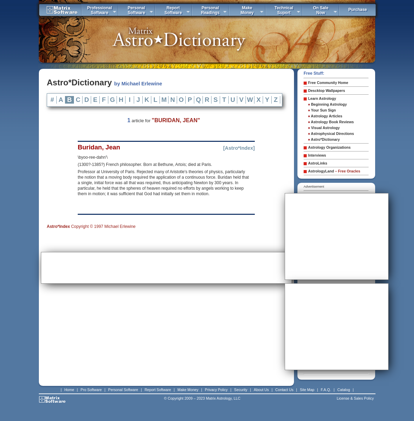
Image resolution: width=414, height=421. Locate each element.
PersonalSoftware (136, 10)
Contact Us (284, 390)
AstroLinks (317, 163)
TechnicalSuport (283, 10)
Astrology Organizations (329, 147)
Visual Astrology (324, 128)
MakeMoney (246, 10)
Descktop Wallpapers (326, 90)
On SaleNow (320, 10)
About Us (261, 390)
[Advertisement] (166, 267)
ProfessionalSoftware (99, 10)
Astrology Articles (325, 116)
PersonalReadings (210, 10)
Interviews (317, 155)
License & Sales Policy (355, 398)
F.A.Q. (326, 390)
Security (241, 390)
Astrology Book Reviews (331, 122)
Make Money (187, 390)
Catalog (343, 390)
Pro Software (91, 390)
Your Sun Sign (322, 110)
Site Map (307, 390)
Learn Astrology (322, 98)
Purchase (357, 9)
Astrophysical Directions (331, 133)
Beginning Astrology (327, 104)
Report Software (157, 390)
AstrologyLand (334, 171)
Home (69, 390)
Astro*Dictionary (324, 139)
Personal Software (123, 390)
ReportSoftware (173, 10)
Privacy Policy (216, 390)
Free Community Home (328, 83)
